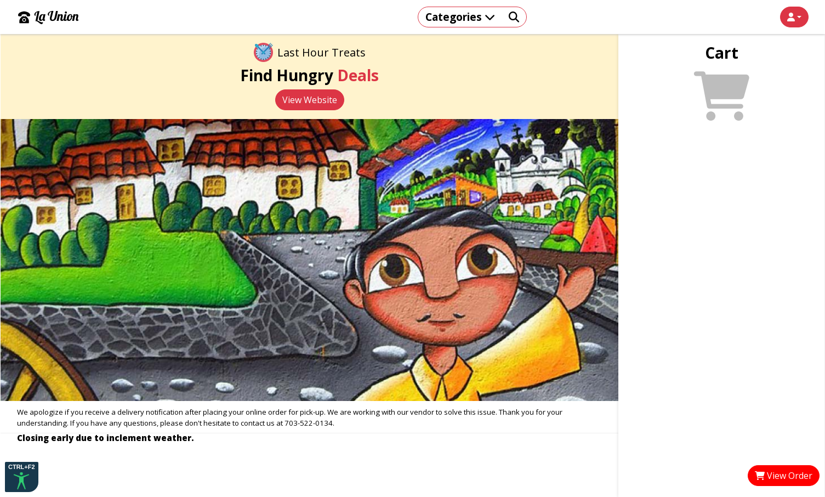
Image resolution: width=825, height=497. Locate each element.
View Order (783, 476)
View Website (309, 100)
